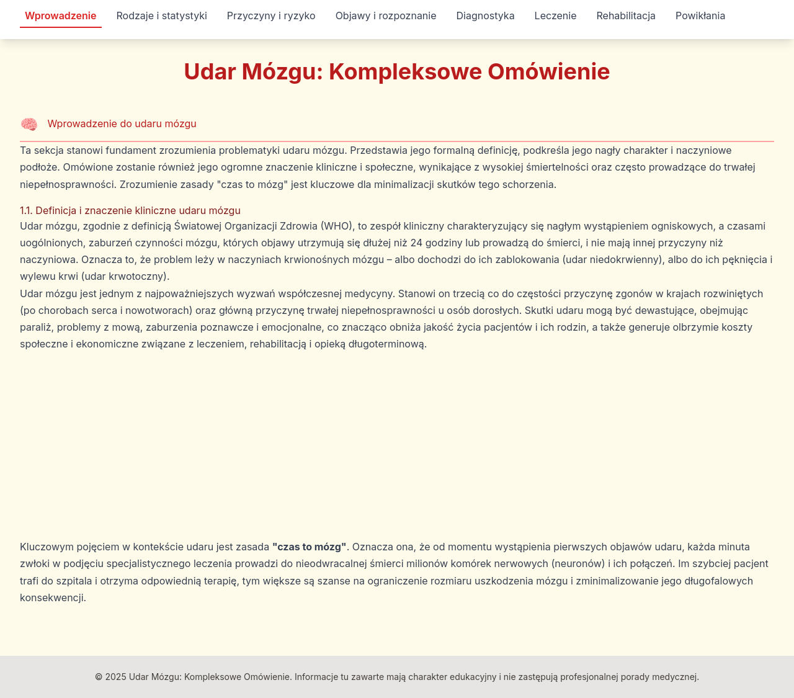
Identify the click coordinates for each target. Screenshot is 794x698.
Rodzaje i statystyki (162, 15)
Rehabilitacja (626, 15)
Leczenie (556, 15)
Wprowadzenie (61, 15)
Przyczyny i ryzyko (271, 15)
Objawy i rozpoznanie (386, 15)
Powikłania (700, 15)
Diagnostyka (486, 15)
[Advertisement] (397, 445)
